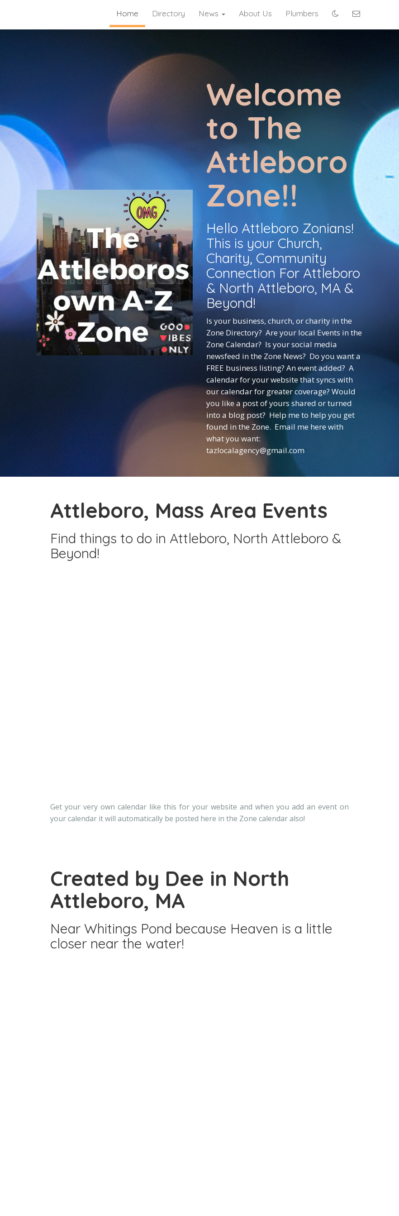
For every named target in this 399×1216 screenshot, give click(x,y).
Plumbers (301, 13)
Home (127, 13)
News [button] (212, 13)
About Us (255, 13)
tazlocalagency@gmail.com (255, 450)
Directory (168, 13)
